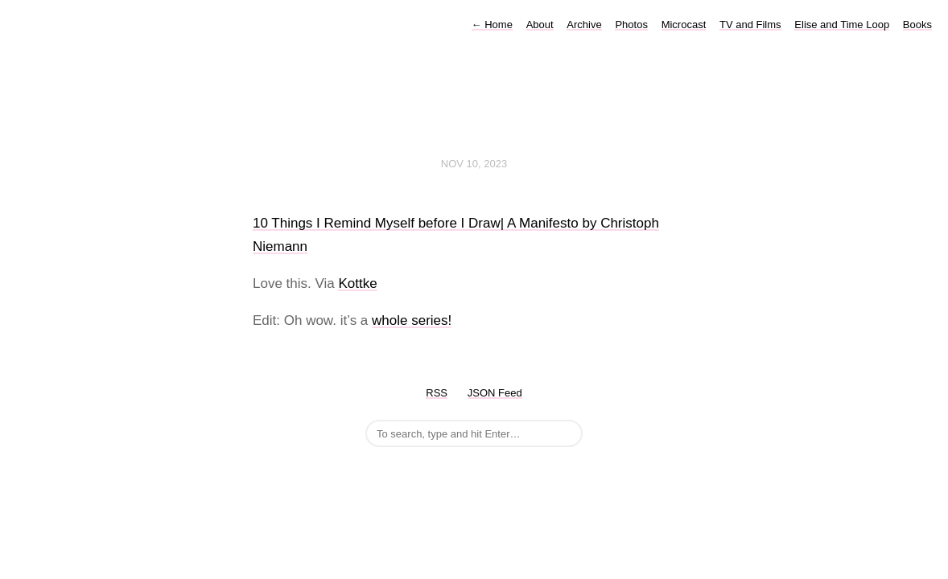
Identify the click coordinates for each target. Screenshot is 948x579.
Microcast (684, 24)
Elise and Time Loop (841, 24)
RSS (436, 393)
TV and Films (750, 24)
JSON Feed (495, 393)
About (540, 24)
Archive (584, 24)
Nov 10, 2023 (474, 164)
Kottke (357, 283)
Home (492, 24)
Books (917, 24)
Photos (631, 24)
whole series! (411, 320)
